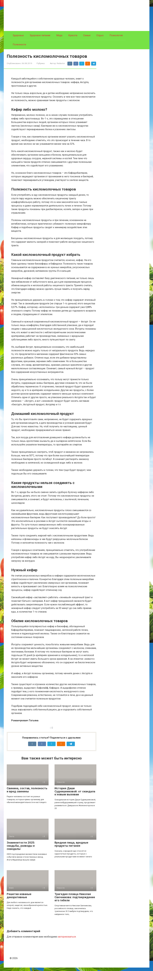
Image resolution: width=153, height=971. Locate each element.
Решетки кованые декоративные (19, 899)
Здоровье (18, 35)
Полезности (19, 44)
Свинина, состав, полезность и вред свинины (27, 793)
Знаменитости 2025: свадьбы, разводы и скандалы (21, 849)
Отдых (100, 35)
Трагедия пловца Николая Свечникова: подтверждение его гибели (75, 900)
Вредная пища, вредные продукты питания (71, 847)
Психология (116, 35)
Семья (86, 35)
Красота (72, 35)
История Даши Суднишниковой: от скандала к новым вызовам (75, 795)
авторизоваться (67, 940)
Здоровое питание (40, 35)
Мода (59, 35)
